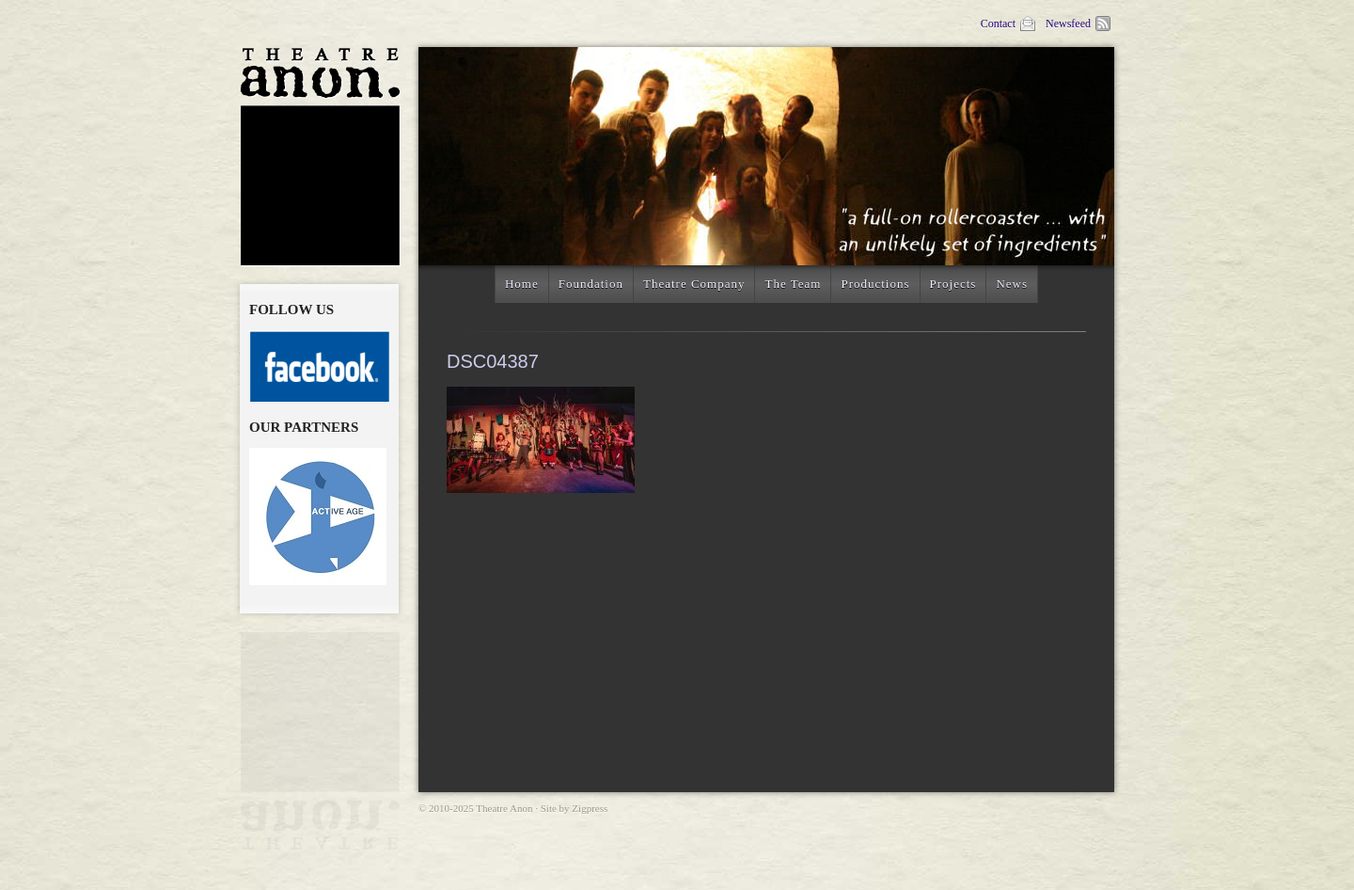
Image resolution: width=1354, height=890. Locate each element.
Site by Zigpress (574, 808)
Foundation (591, 284)
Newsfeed (1079, 23)
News (1012, 284)
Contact (1009, 23)
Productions (875, 284)
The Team (792, 284)
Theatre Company (694, 284)
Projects (953, 284)
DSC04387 (493, 361)
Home (522, 284)
